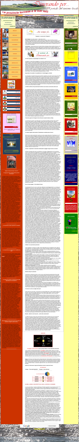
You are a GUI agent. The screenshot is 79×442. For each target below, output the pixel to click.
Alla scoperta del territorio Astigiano (11, 15)
